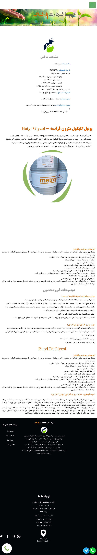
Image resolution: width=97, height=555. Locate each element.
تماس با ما (10, 444)
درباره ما (10, 430)
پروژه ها (10, 440)
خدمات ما (10, 435)
